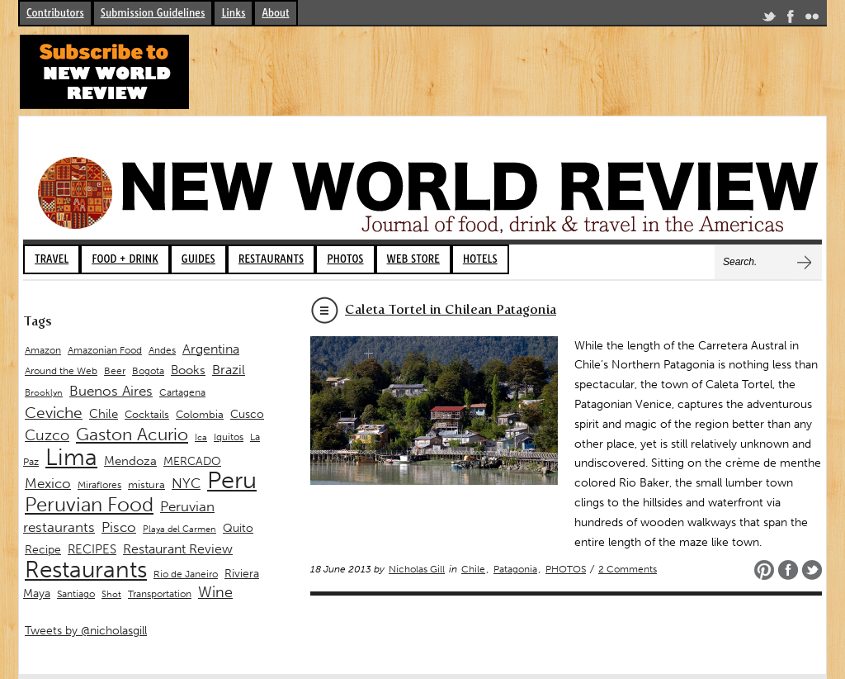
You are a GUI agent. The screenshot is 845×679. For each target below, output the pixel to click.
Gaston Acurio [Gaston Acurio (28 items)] (132, 434)
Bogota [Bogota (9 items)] (148, 371)
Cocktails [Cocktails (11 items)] (147, 414)
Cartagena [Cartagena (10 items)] (182, 392)
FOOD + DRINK (125, 259)
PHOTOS (345, 259)
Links (233, 13)
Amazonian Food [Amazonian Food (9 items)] (105, 350)
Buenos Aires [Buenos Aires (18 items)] (111, 390)
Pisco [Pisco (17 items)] (118, 527)
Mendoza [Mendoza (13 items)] (130, 460)
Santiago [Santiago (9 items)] (76, 594)
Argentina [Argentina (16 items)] (210, 349)
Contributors (55, 13)
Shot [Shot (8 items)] (111, 594)
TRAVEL (51, 259)
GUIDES (198, 259)
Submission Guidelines (153, 13)
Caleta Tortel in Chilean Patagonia (450, 309)
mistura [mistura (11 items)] (146, 484)
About (275, 13)
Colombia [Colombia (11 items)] (200, 414)
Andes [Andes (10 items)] (162, 350)
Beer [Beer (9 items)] (114, 371)
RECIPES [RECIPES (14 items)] (92, 549)
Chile (473, 569)
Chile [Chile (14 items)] (103, 413)
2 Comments (627, 569)
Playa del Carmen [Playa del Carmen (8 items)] (179, 529)
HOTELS (480, 259)
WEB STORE (413, 259)
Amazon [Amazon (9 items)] (43, 350)
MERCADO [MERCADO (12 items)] (192, 461)
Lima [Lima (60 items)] (71, 457)
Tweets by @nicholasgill (86, 631)
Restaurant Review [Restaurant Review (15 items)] (178, 549)
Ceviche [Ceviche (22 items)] (54, 412)
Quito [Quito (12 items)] (238, 528)
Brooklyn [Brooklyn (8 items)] (44, 392)
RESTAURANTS (271, 259)
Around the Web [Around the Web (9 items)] (61, 371)
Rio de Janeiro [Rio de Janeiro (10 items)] (185, 573)
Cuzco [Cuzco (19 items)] (47, 435)
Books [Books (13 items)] (188, 370)
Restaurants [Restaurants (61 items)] (86, 569)
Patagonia (515, 569)
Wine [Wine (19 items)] (215, 592)
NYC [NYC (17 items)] (186, 483)
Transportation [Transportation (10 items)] (159, 593)
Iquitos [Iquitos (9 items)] (228, 437)
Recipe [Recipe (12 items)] (43, 550)
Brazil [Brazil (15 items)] (228, 369)
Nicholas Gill (417, 569)
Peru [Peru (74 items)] (232, 480)
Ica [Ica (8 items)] (201, 437)
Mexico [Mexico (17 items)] (48, 483)
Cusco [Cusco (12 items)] (247, 414)
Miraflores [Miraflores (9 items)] (99, 485)
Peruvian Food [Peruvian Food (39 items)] (89, 504)
